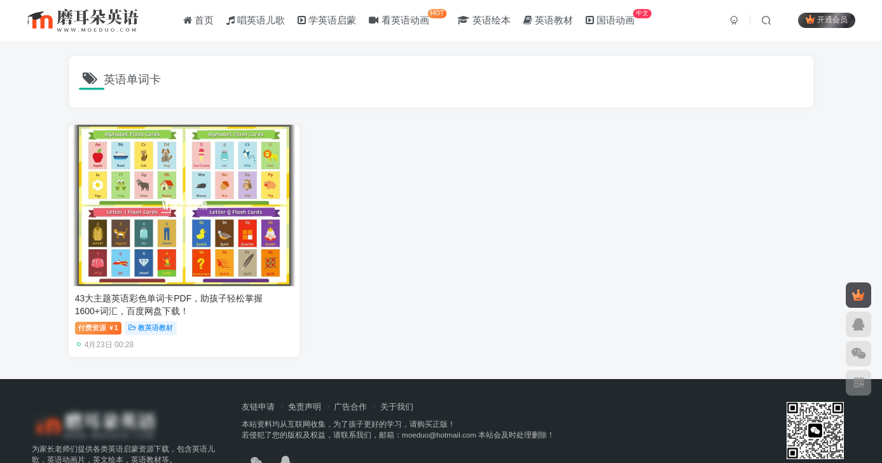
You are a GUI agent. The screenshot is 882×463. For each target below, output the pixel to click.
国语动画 (620, 19)
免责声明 (304, 370)
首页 (200, 21)
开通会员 (824, 20)
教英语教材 (151, 291)
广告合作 (350, 370)
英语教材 (550, 21)
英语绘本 (486, 21)
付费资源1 (99, 291)
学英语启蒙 (329, 21)
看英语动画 (409, 19)
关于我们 (396, 370)
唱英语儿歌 (257, 21)
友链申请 (258, 370)
